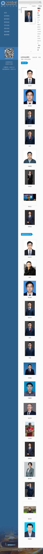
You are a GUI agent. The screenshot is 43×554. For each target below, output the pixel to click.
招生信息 (6, 28)
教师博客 (6, 34)
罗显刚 (30, 378)
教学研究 (6, 19)
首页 (5, 12)
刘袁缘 (30, 186)
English (34, 6)
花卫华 (30, 418)
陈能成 (30, 539)
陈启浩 (30, 519)
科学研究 (6, 16)
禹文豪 (30, 106)
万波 (30, 357)
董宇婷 (30, 478)
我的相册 (6, 31)
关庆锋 (30, 438)
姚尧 (30, 277)
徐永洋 (30, 126)
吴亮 (30, 146)
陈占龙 (30, 498)
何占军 (30, 85)
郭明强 (30, 226)
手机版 (40, 6)
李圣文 (30, 206)
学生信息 (6, 25)
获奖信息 (6, 22)
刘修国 (30, 398)
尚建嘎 (30, 166)
